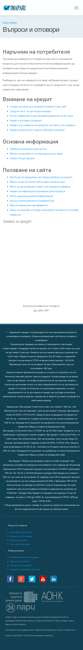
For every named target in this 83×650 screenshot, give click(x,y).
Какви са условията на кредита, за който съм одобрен (42, 125)
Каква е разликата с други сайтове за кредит (37, 129)
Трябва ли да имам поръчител (28, 148)
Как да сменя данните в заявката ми (32, 200)
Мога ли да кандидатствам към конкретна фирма (40, 186)
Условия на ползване (21, 565)
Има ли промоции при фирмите (29, 205)
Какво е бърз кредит (22, 158)
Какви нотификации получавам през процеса (37, 191)
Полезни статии (18, 540)
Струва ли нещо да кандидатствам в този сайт (38, 106)
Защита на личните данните (25, 569)
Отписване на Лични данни (24, 557)
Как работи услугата (21, 532)
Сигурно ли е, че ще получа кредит (30, 111)
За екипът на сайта (20, 544)
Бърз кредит (10, 22)
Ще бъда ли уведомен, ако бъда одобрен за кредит (41, 177)
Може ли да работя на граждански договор (36, 153)
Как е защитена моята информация (31, 195)
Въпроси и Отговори (21, 536)
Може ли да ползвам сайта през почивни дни (37, 181)
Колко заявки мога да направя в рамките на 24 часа (41, 115)
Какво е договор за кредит (26, 120)
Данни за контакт (19, 561)
